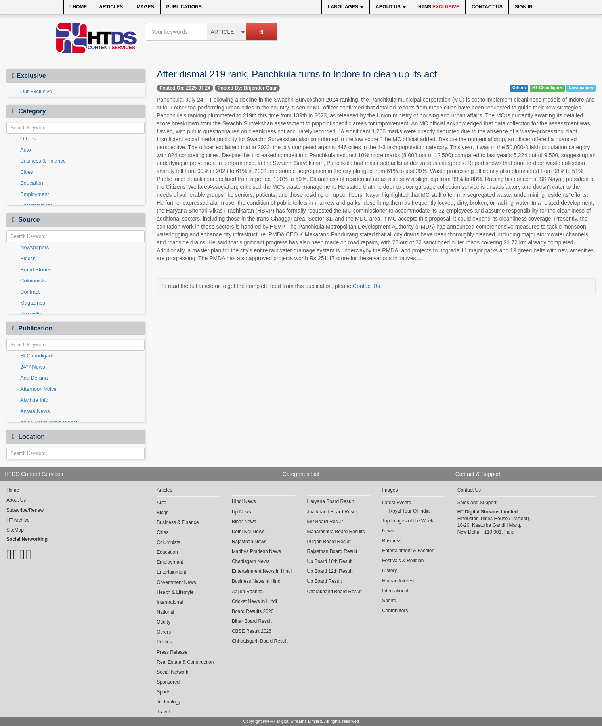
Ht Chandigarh (37, 356)
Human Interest (398, 581)
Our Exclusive (36, 91)
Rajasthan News (249, 541)
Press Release (172, 652)
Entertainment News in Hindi (262, 571)
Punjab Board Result (329, 541)
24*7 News (32, 367)
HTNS (438, 7)
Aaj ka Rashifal (248, 591)
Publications (184, 7)
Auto (25, 150)
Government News (176, 582)
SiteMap (15, 530)
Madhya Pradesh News (256, 551)
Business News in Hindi (256, 581)
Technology (169, 702)
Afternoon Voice (38, 389)
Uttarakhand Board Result (334, 591)
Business (391, 541)
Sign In (524, 7)
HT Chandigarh (547, 87)
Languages (345, 7)
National (165, 612)
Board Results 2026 (252, 611)
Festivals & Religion (403, 560)
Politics (164, 642)
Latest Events (396, 502)
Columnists (33, 281)
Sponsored (168, 682)
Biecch (28, 258)
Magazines (32, 303)
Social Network (172, 672)
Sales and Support (477, 502)
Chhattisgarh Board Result (260, 641)
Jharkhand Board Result (332, 512)
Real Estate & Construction (185, 662)
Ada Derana (34, 378)
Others (28, 139)
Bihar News (244, 521)
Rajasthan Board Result (332, 551)
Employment (34, 194)
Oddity (163, 622)
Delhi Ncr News (248, 531)
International (170, 602)
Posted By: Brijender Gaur (247, 88)
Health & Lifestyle (175, 592)
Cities (26, 172)
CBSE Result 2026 (251, 631)
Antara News (35, 411)
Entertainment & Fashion (408, 550)
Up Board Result (324, 581)
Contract (30, 292)
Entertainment (171, 572)
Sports (163, 692)
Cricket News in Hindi (254, 601)
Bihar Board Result (252, 621)
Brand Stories (36, 270)
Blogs (162, 512)
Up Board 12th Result (330, 571)
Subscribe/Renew (25, 510)
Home (78, 7)
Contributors (395, 610)
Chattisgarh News (250, 561)
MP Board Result (325, 521)
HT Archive (17, 520)
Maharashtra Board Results (336, 531)
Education (31, 183)
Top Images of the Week (407, 521)
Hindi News (244, 501)
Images (144, 7)
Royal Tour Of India (409, 511)
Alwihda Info (34, 400)
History (389, 570)
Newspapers (34, 247)
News (388, 531)
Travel (163, 711)
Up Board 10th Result (330, 561)
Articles (111, 7)
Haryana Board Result (330, 501)
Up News (241, 512)
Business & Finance (43, 161)
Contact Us (487, 7)
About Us (391, 7)
